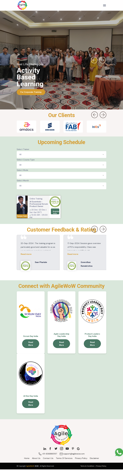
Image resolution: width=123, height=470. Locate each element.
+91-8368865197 (47, 454)
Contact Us (48, 459)
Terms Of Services (64, 459)
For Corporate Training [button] (30, 93)
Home (26, 459)
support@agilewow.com (72, 454)
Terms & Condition (87, 467)
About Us (36, 459)
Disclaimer (94, 459)
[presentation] (94, 60)
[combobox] (61, 155)
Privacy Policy (81, 459)
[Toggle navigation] (104, 5)
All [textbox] (20, 155)
